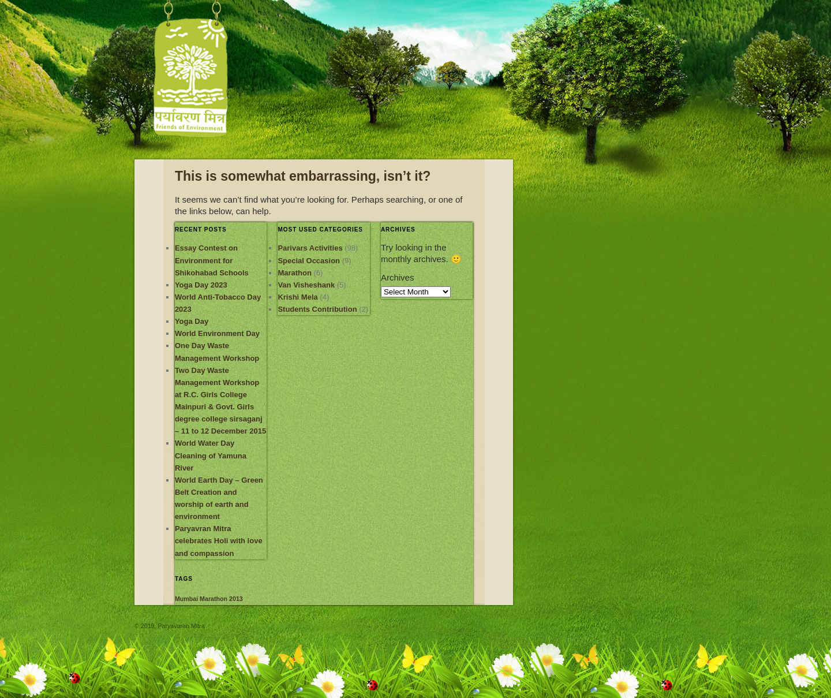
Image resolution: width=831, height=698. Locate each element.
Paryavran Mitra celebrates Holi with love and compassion (219, 540)
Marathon (295, 272)
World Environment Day (217, 333)
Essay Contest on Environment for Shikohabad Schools (212, 260)
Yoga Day (191, 321)
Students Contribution (317, 309)
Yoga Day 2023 (201, 285)
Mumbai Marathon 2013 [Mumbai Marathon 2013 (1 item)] (209, 598)
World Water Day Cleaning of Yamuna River (210, 455)
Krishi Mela (297, 297)
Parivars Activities (310, 248)
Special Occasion (309, 260)
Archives (397, 277)
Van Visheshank (306, 285)
